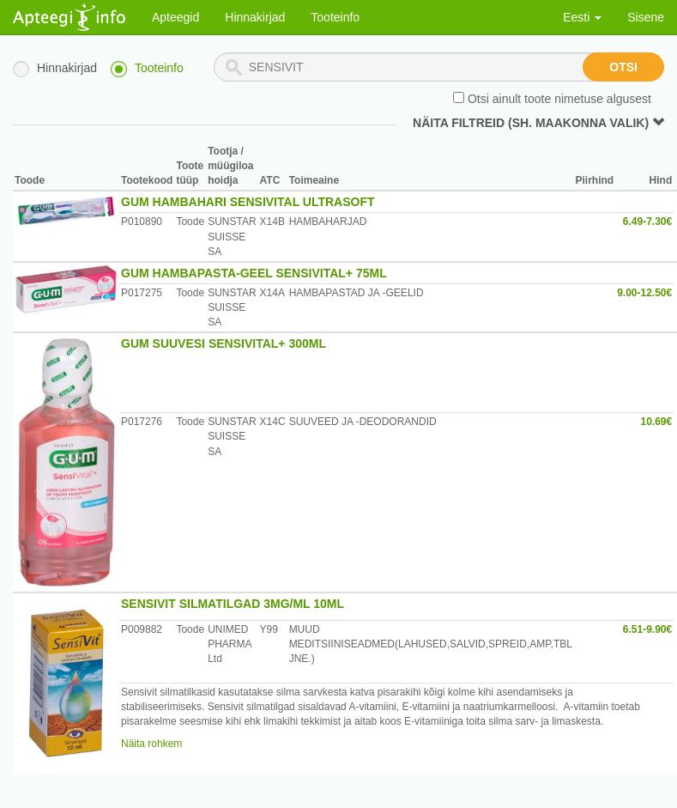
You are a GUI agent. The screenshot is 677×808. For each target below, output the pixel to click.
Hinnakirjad (255, 17)
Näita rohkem (151, 744)
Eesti (582, 17)
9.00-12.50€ (644, 293)
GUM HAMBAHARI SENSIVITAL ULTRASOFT (248, 202)
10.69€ (657, 422)
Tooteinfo (335, 17)
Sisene (645, 17)
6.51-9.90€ (647, 629)
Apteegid (175, 17)
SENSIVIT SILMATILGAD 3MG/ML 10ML (232, 604)
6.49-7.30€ (647, 222)
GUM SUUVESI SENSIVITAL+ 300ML (223, 343)
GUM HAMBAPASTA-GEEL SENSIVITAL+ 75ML (254, 273)
